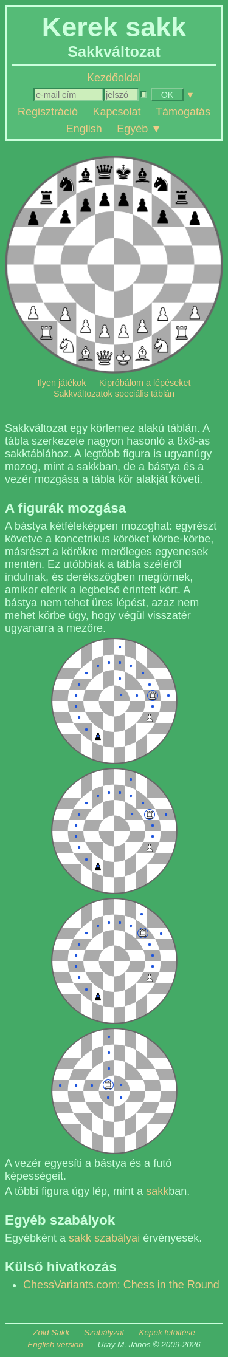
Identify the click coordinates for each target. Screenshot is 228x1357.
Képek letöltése (167, 1332)
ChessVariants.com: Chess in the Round (121, 1285)
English (84, 128)
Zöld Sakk (51, 1332)
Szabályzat (104, 1332)
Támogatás (183, 112)
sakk (157, 1191)
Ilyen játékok (62, 383)
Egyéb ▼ (139, 128)
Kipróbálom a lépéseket (144, 383)
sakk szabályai (104, 1238)
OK (167, 95)
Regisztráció (48, 112)
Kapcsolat (116, 112)
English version (55, 1344)
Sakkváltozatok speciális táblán (114, 393)
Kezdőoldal (114, 78)
